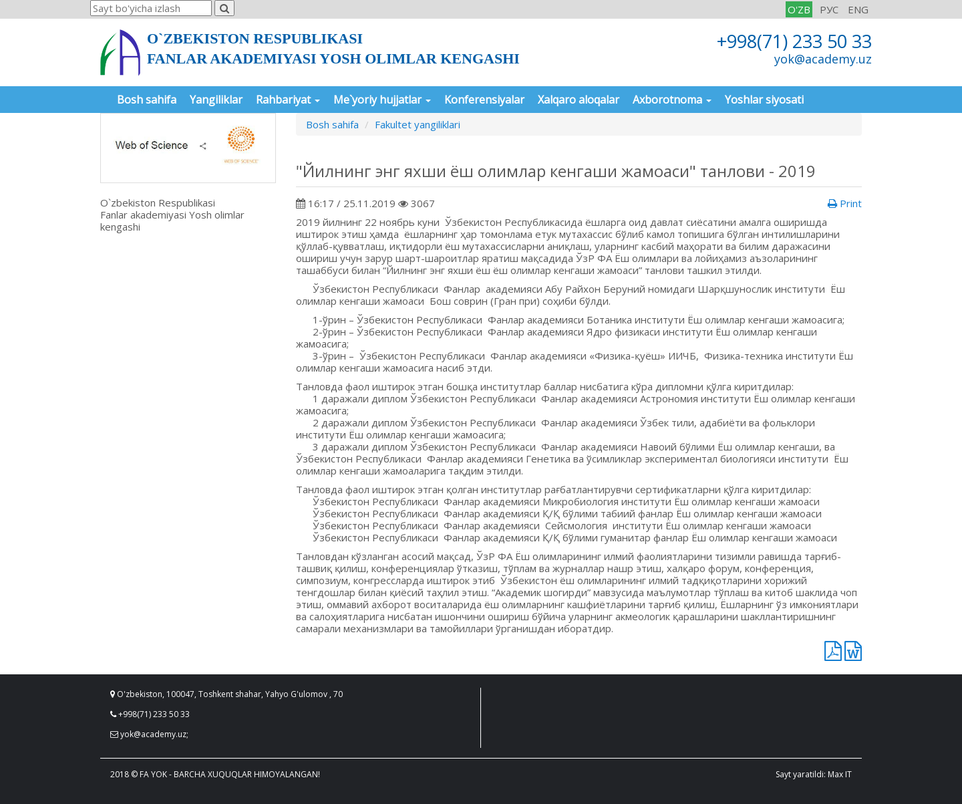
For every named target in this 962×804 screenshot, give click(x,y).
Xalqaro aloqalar (578, 99)
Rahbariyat (288, 99)
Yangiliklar (216, 99)
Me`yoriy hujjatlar (382, 99)
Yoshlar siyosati (764, 99)
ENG (858, 9)
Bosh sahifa (146, 99)
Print (845, 203)
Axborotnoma (672, 99)
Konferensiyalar (484, 99)
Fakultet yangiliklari (417, 124)
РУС (829, 9)
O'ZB (799, 9)
